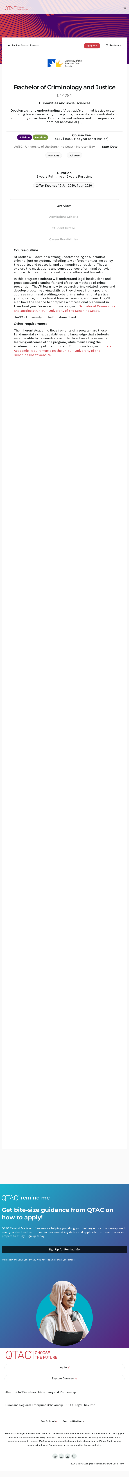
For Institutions (73, 1421)
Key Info (90, 1405)
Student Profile (63, 228)
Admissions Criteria (63, 216)
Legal (78, 1405)
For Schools (48, 1421)
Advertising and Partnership (57, 1392)
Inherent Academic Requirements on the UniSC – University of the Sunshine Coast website (64, 351)
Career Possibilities (63, 239)
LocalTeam (118, 1464)
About (9, 1392)
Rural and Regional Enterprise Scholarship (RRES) (39, 1405)
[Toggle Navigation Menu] (124, 8)
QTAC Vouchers (25, 1392)
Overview (64, 206)
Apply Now (92, 45)
